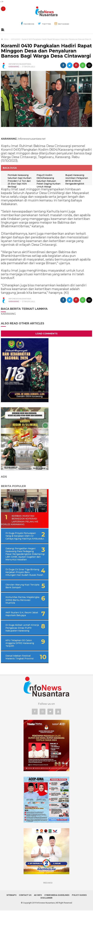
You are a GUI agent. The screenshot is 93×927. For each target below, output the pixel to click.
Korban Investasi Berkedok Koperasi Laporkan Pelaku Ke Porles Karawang (19, 534)
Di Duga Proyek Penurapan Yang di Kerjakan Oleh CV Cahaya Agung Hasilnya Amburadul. (25, 550)
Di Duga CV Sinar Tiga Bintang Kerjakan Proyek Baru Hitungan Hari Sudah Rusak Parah (24, 587)
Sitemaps (11, 912)
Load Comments (46, 347)
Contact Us (25, 912)
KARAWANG (14, 67)
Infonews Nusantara (46, 919)
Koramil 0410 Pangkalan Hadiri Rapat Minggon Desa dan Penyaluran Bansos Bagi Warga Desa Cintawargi (46, 51)
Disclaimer (46, 914)
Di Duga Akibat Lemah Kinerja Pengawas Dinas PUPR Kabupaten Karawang (21, 644)
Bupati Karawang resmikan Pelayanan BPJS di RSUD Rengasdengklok (19, 193)
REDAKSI (47, 899)
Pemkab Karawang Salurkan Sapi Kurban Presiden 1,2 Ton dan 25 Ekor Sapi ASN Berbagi (20, 181)
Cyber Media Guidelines (56, 912)
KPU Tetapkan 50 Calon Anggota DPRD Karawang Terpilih (20, 660)
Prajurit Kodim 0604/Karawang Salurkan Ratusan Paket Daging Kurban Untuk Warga (49, 181)
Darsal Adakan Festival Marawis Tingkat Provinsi (20, 674)
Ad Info (38, 912)
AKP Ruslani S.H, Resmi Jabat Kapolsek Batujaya (19, 630)
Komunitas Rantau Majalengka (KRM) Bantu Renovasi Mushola (19, 617)
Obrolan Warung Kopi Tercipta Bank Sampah (18, 602)
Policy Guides (79, 912)
